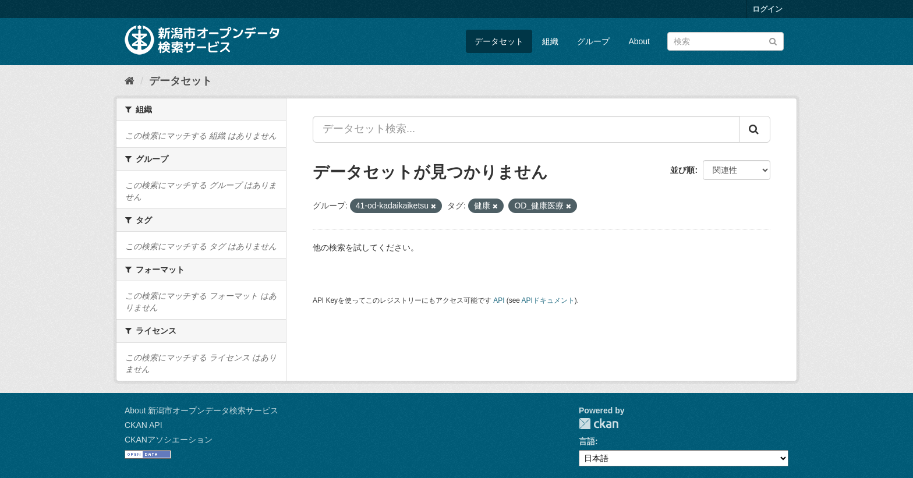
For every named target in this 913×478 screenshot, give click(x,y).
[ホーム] (130, 81)
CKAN (598, 423)
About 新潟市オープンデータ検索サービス (201, 410)
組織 (550, 41)
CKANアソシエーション (169, 439)
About (639, 41)
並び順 (682, 170)
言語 (587, 441)
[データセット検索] (725, 41)
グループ (593, 41)
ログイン (767, 9)
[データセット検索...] (526, 129)
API (498, 300)
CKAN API (143, 425)
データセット (499, 41)
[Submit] (773, 40)
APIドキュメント (548, 300)
